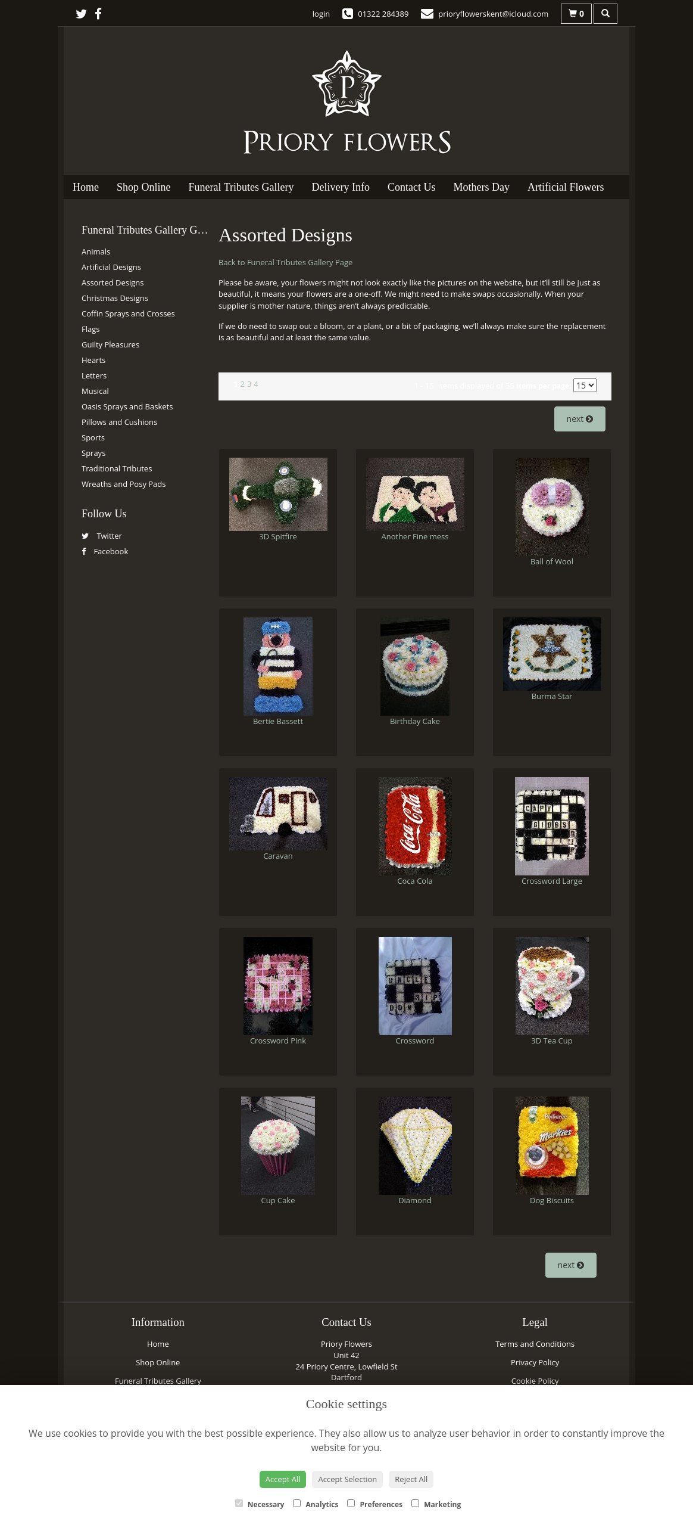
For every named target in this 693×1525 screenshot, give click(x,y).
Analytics (315, 1504)
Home (86, 187)
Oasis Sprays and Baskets (127, 406)
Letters (94, 375)
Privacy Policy (535, 1362)
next (580, 418)
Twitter (102, 535)
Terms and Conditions (535, 1343)
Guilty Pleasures (110, 344)
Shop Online (144, 187)
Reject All (411, 1479)
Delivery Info (341, 187)
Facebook (105, 551)
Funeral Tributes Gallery (241, 187)
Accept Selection (347, 1479)
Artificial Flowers (565, 187)
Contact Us (412, 187)
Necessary (260, 1504)
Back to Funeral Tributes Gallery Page (285, 262)
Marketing (436, 1504)
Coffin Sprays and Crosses (128, 313)
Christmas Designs (115, 298)
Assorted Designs (112, 282)
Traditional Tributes (117, 468)
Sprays (93, 453)
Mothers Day (481, 187)
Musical (95, 391)
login (321, 13)
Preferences (374, 1504)
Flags (90, 329)
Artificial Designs (111, 267)
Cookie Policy (535, 1380)
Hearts (93, 360)
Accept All (283, 1479)
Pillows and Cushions (119, 422)
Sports (93, 437)
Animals (96, 251)
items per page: (543, 386)
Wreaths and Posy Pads (124, 484)
